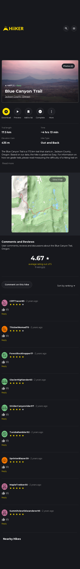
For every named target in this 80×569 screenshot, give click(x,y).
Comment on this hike (17, 284)
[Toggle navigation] (74, 28)
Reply (4, 314)
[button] (8, 163)
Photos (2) (68, 66)
